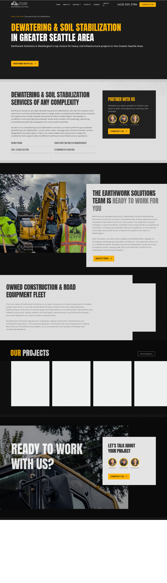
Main (13, 16)
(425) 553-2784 (127, 4)
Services (20, 16)
